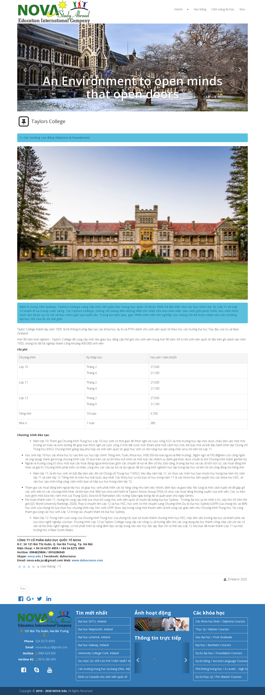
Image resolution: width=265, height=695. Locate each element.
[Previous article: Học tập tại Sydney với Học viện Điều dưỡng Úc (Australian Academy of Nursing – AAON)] (23, 588)
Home (178, 9)
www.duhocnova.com (87, 560)
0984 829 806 (45, 653)
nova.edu (34, 556)
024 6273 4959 (45, 641)
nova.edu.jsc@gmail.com (51, 647)
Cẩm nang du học (222, 9)
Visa (242, 9)
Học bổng (200, 9)
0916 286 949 (45, 659)
